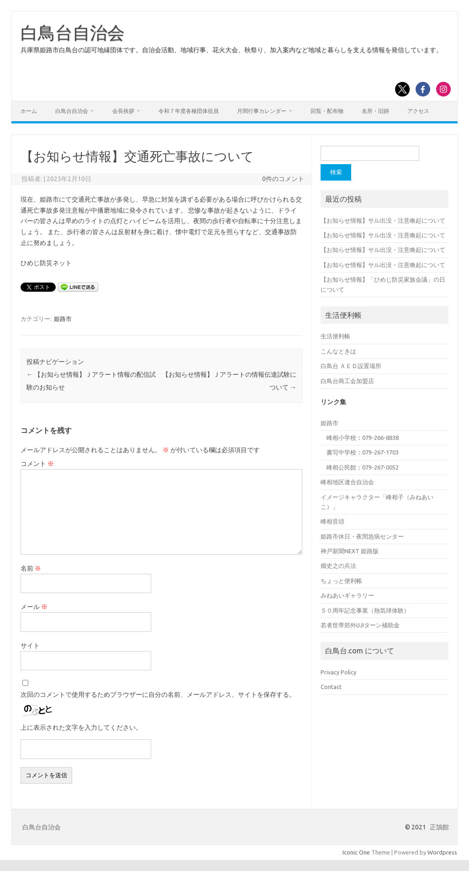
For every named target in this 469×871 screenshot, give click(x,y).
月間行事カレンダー (261, 111)
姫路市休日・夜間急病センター (362, 536)
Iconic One (356, 852)
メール (34, 606)
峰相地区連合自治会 (347, 482)
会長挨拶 (123, 111)
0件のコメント (283, 178)
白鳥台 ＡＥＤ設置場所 (351, 366)
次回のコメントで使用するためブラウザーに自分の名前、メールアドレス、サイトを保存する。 (158, 694)
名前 (31, 568)
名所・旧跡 (375, 111)
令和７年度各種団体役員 (188, 111)
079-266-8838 (380, 437)
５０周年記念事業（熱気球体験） (365, 610)
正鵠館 (439, 827)
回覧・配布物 (327, 111)
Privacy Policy (338, 672)
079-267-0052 (380, 467)
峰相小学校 (341, 437)
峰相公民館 (341, 467)
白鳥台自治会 (73, 32)
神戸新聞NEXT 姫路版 (350, 551)
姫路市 (63, 318)
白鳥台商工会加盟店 (347, 381)
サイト (30, 645)
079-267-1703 (380, 452)
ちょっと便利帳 (341, 580)
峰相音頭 (332, 521)
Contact (331, 687)
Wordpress (442, 852)
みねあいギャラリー (347, 595)
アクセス (418, 111)
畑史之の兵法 (338, 565)
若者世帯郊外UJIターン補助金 (360, 625)
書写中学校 (341, 452)
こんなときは (338, 351)
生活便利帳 (335, 336)
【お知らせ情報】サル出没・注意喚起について (383, 220)
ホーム (29, 111)
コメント (37, 463)
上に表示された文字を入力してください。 (81, 727)
